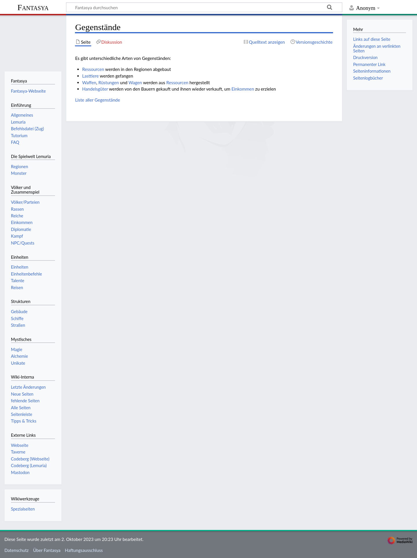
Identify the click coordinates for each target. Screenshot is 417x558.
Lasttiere (90, 75)
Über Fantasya (47, 550)
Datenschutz (16, 550)
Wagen (135, 82)
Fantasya (32, 7)
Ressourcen (93, 69)
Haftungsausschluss (84, 550)
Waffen (89, 82)
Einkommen (242, 88)
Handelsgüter (95, 88)
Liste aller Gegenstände (97, 99)
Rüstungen (108, 82)
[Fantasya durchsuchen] (204, 7)
